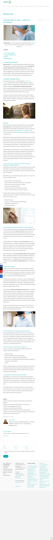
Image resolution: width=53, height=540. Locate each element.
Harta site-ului (17, 486)
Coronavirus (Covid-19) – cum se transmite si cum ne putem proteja (32, 481)
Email (15, 446)
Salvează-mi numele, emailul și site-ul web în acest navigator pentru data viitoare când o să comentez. (19, 452)
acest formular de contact (19, 482)
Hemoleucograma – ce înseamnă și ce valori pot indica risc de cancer (31, 470)
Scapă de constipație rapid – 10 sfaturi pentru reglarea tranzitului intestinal (44, 471)
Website (26, 446)
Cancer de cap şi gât (30, 486)
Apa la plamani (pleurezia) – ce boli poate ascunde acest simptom (44, 478)
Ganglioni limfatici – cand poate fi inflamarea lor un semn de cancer (31, 475)
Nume (4, 446)
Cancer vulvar (42, 463)
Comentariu (5, 435)
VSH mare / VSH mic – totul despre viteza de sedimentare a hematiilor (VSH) (45, 486)
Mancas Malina (12, 419)
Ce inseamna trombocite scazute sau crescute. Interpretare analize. (44, 466)
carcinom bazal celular (18, 130)
